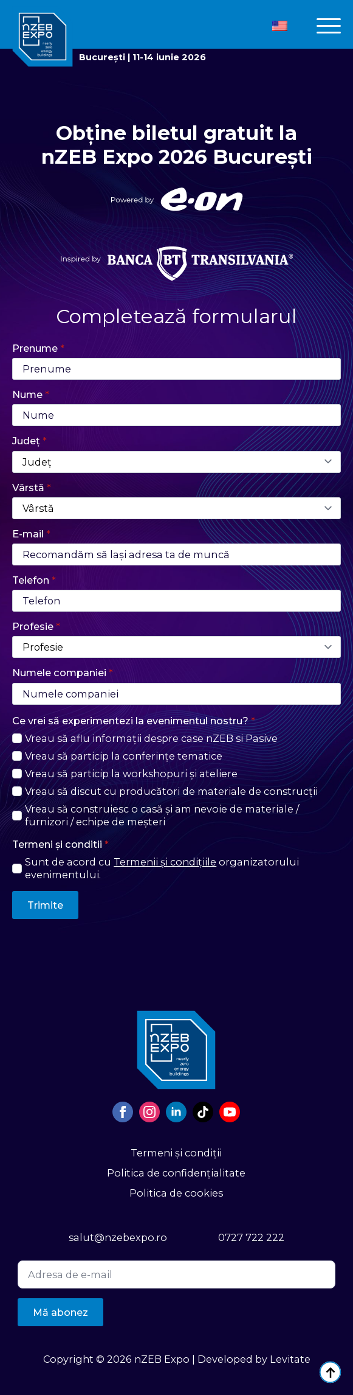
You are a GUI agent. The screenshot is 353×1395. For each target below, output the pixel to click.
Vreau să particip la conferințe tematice (123, 756)
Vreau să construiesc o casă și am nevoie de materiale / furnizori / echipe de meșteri (162, 815)
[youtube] (229, 1112)
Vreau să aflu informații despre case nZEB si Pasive (151, 738)
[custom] (203, 1112)
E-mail (31, 534)
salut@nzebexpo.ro (118, 1237)
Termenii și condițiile (165, 862)
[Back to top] (330, 1372)
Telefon (34, 580)
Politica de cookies (176, 1193)
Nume (30, 394)
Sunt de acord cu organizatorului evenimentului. (162, 868)
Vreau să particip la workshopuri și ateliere (131, 773)
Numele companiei (62, 672)
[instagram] (149, 1112)
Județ (29, 441)
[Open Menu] (329, 26)
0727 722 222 (251, 1237)
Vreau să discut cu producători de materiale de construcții (171, 791)
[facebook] (122, 1112)
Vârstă (31, 487)
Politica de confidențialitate (176, 1173)
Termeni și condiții (176, 1153)
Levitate (290, 1359)
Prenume (38, 348)
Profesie (36, 626)
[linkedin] (176, 1112)
